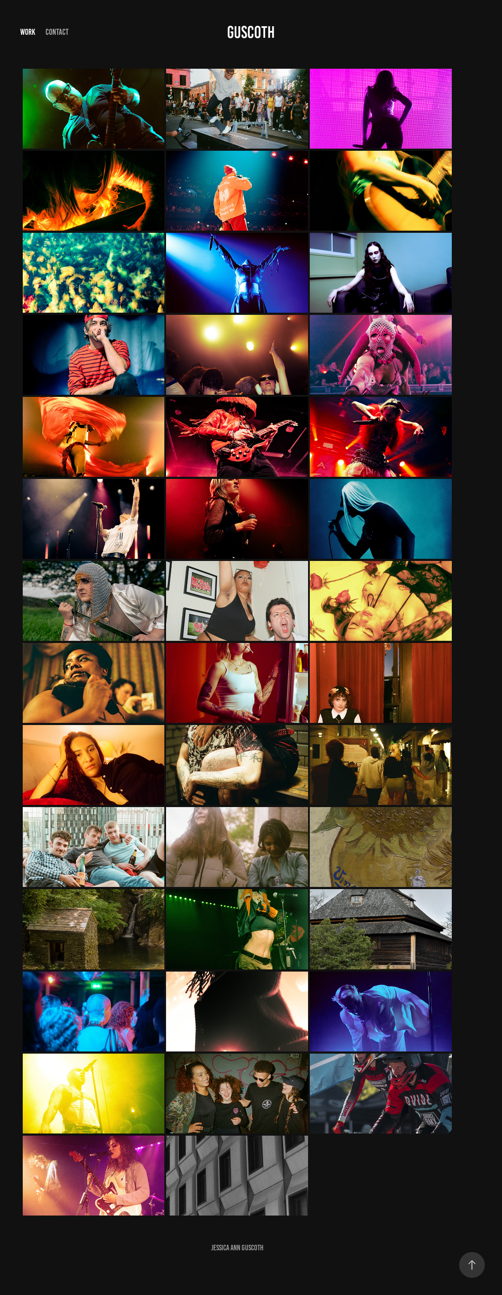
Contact (57, 32)
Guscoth (251, 32)
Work (27, 32)
